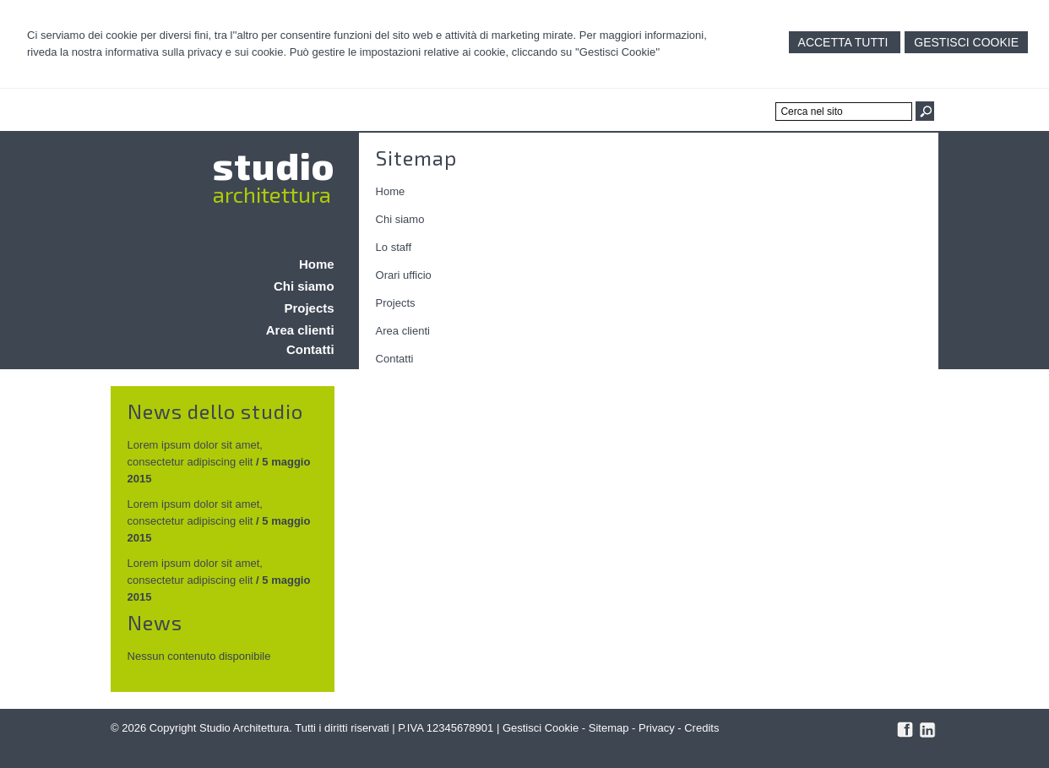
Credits (701, 728)
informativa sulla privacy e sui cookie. (196, 52)
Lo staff (393, 247)
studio (273, 165)
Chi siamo (400, 219)
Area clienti (403, 330)
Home (390, 191)
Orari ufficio (404, 275)
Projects (396, 303)
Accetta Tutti (845, 42)
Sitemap (609, 728)
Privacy (657, 728)
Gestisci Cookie (966, 42)
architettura (272, 194)
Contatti (395, 358)
